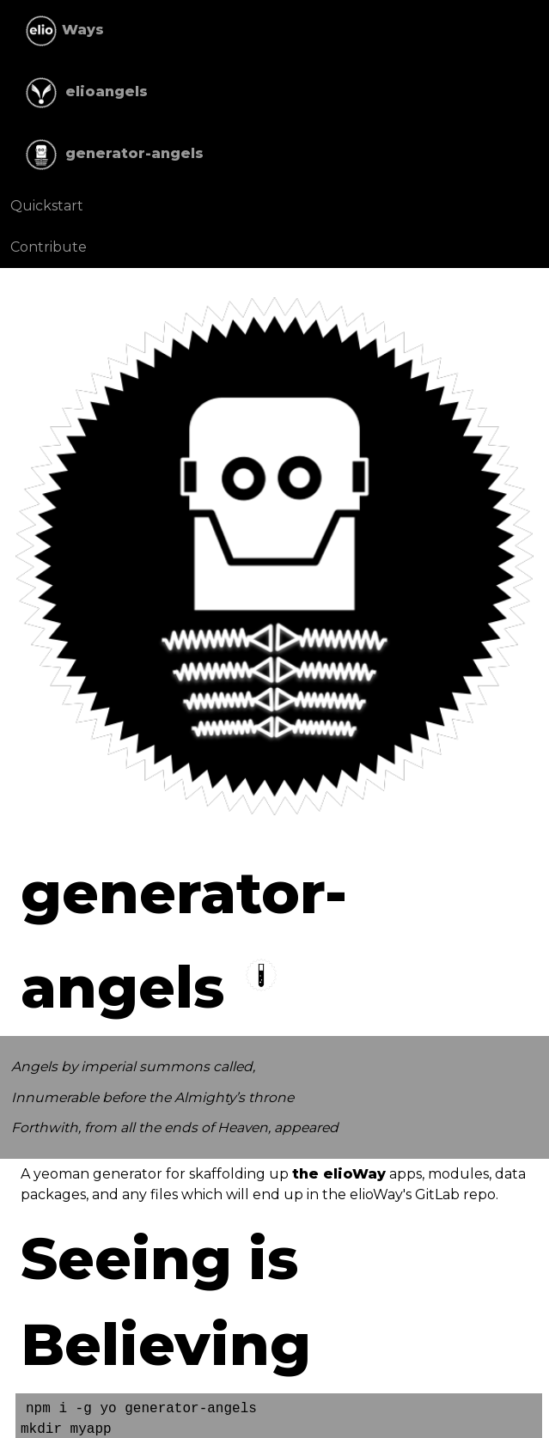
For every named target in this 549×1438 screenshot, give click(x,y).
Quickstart (46, 206)
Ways (62, 31)
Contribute (48, 247)
